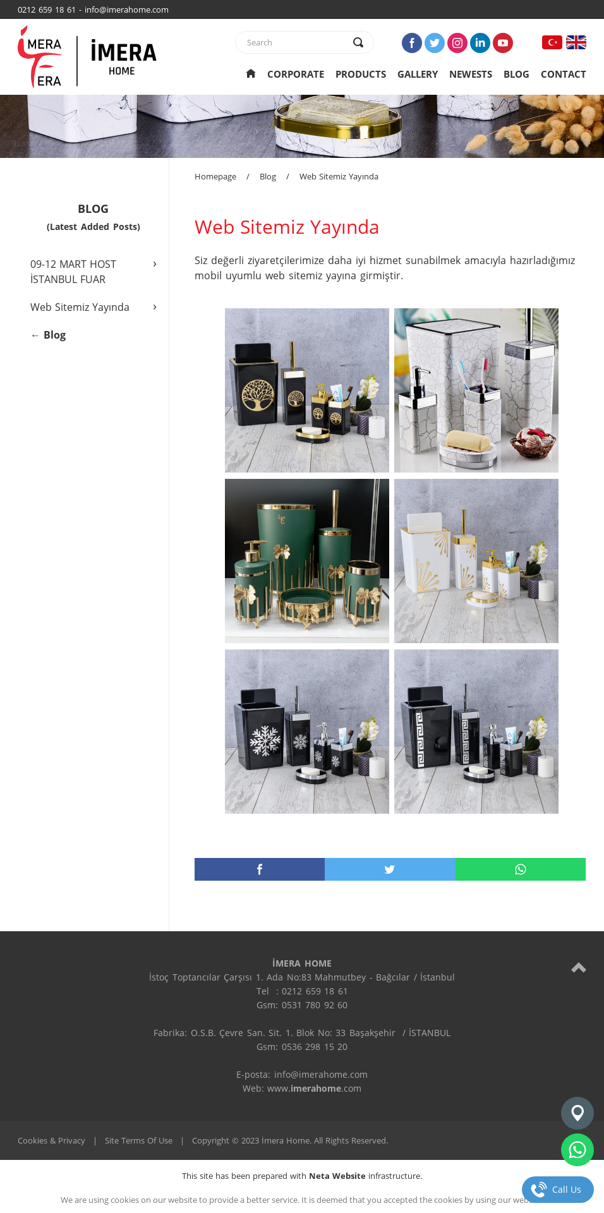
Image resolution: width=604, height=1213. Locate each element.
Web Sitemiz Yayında (338, 176)
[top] (578, 967)
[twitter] (390, 869)
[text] (296, 42)
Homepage (215, 176)
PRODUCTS (360, 74)
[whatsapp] (521, 869)
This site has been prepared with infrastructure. (302, 1175)
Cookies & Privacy (51, 1140)
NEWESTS (470, 74)
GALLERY (417, 74)
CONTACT (563, 74)
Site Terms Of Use (138, 1140)
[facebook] (260, 869)
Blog (268, 176)
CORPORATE (295, 74)
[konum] (577, 1113)
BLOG (516, 74)
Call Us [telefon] (566, 1189)
